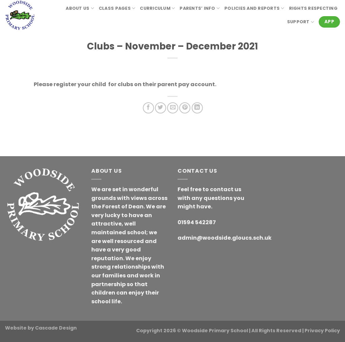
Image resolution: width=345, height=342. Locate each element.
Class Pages (117, 8)
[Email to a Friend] (172, 107)
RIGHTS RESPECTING (313, 8)
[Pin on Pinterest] (184, 107)
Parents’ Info (200, 8)
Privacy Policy (322, 330)
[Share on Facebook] (148, 107)
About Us (80, 8)
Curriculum (157, 8)
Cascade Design (56, 327)
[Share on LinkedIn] (197, 107)
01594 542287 (197, 222)
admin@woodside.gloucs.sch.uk (225, 238)
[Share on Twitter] (160, 107)
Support (300, 22)
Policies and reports (254, 8)
